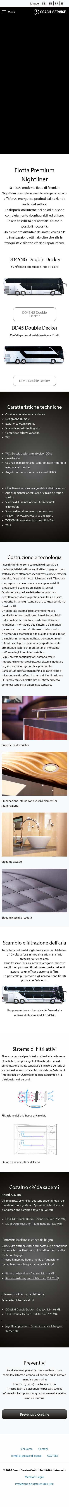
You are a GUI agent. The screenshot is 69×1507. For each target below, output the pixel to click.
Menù (11, 12)
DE (44, 3)
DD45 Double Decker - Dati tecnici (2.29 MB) (31, 1314)
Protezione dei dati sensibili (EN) (34, 1484)
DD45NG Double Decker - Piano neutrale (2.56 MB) (35, 1219)
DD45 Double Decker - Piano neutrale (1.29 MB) (33, 1223)
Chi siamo (27, 1449)
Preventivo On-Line (34, 1414)
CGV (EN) (52, 1455)
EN (50, 3)
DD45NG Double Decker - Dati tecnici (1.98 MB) (33, 1309)
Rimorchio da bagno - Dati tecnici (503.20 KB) (32, 1278)
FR (56, 3)
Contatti (43, 1449)
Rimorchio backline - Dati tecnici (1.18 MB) (30, 1273)
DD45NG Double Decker (34, 314)
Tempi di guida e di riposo (26, 1455)
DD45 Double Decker (34, 380)
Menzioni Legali (34, 1477)
